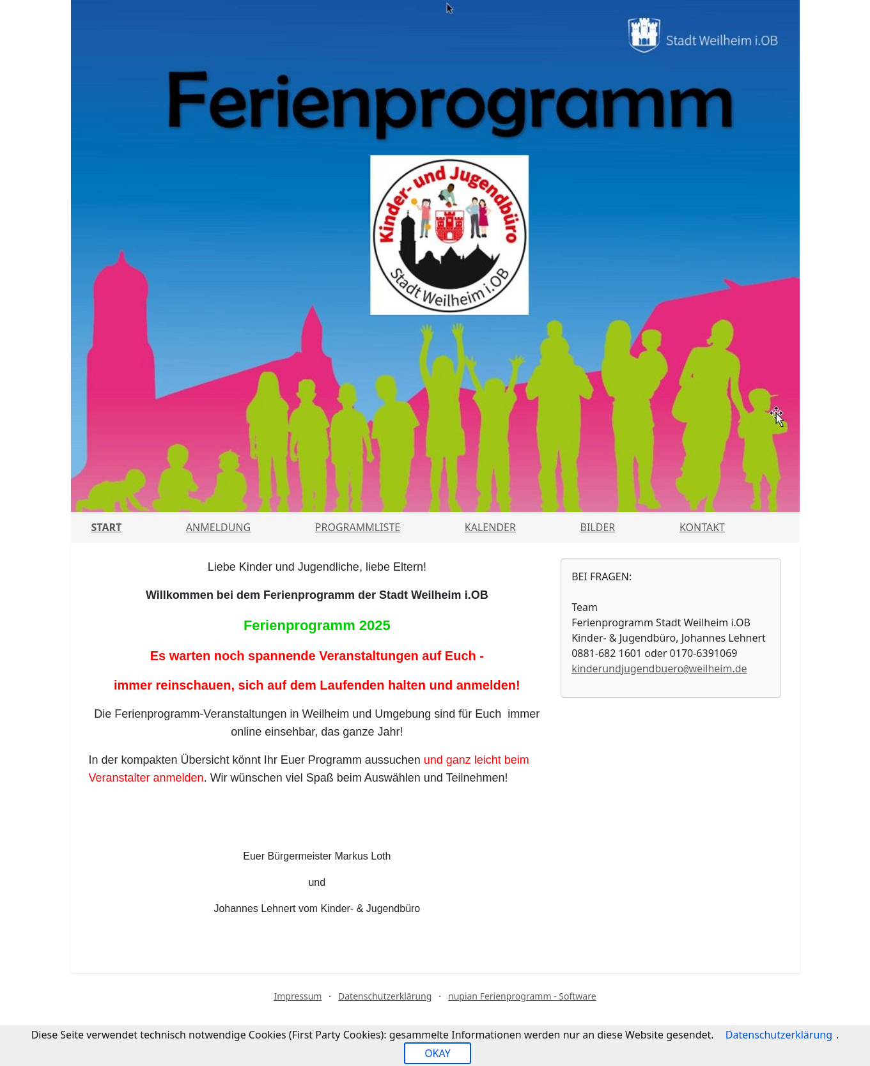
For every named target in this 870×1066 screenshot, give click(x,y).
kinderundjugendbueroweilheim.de (659, 668)
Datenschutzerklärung (384, 996)
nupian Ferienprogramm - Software (522, 996)
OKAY (437, 1053)
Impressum (298, 996)
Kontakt (702, 527)
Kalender (490, 527)
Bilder (598, 527)
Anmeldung (218, 527)
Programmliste (357, 527)
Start (106, 527)
